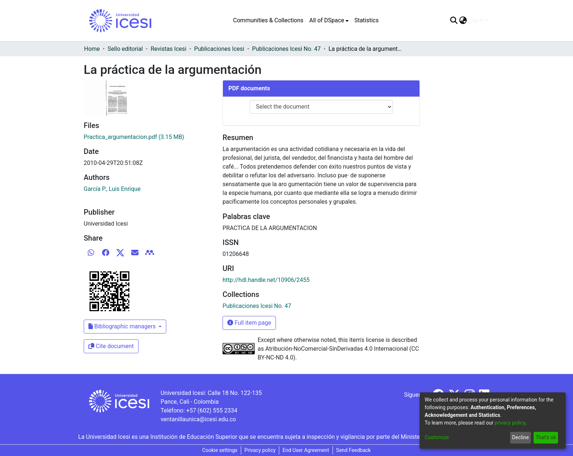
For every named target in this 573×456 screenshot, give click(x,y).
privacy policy (509, 423)
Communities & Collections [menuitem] (268, 20)
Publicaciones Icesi (219, 48)
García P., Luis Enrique (112, 188)
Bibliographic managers (122, 326)
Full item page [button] (249, 322)
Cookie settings (220, 450)
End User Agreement (305, 450)
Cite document (111, 346)
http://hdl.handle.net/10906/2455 (266, 279)
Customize (437, 437)
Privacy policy (260, 450)
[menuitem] (328, 20)
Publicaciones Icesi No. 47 (286, 48)
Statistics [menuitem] (366, 20)
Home (92, 48)
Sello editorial (125, 48)
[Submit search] (453, 20)
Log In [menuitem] (476, 20)
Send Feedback (353, 450)
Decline (520, 437)
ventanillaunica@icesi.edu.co (198, 419)
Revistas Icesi (168, 48)
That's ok (545, 437)
